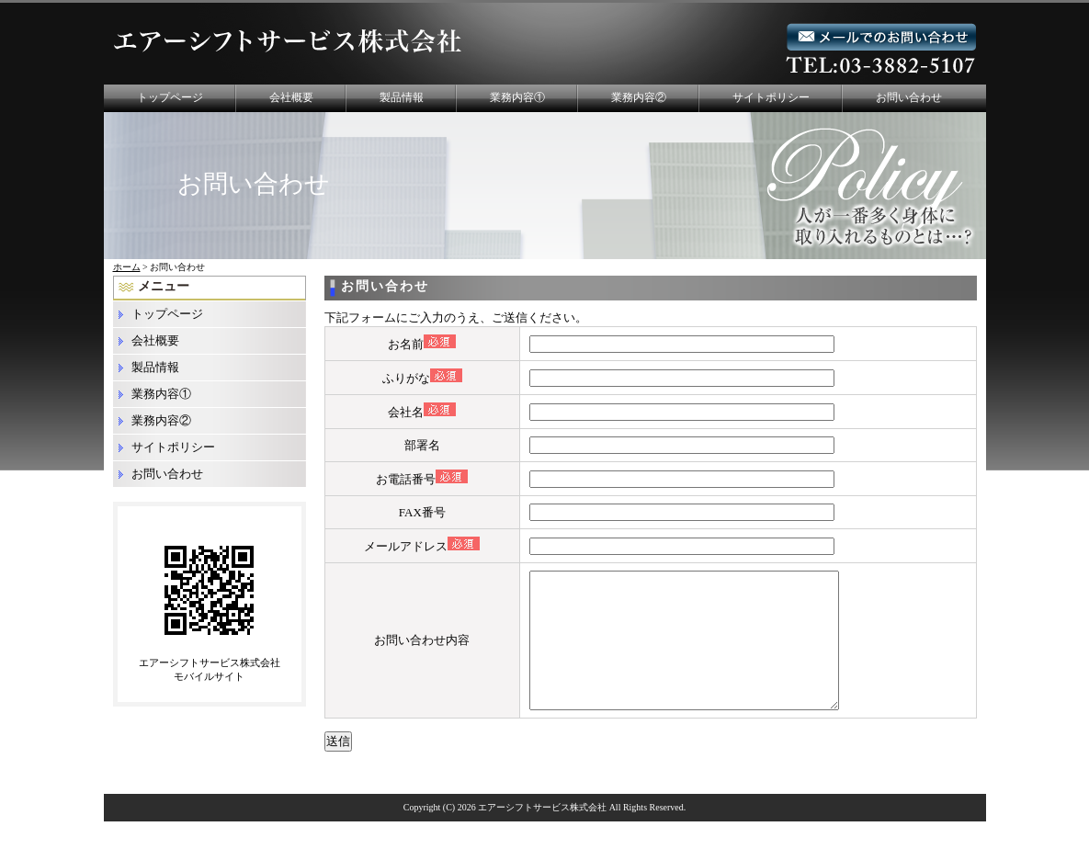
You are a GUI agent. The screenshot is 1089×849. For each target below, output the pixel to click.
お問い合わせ (909, 97)
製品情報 (402, 97)
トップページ (170, 97)
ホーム (127, 267)
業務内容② (638, 97)
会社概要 (291, 97)
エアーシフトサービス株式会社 (542, 835)
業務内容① (517, 97)
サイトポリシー (771, 97)
